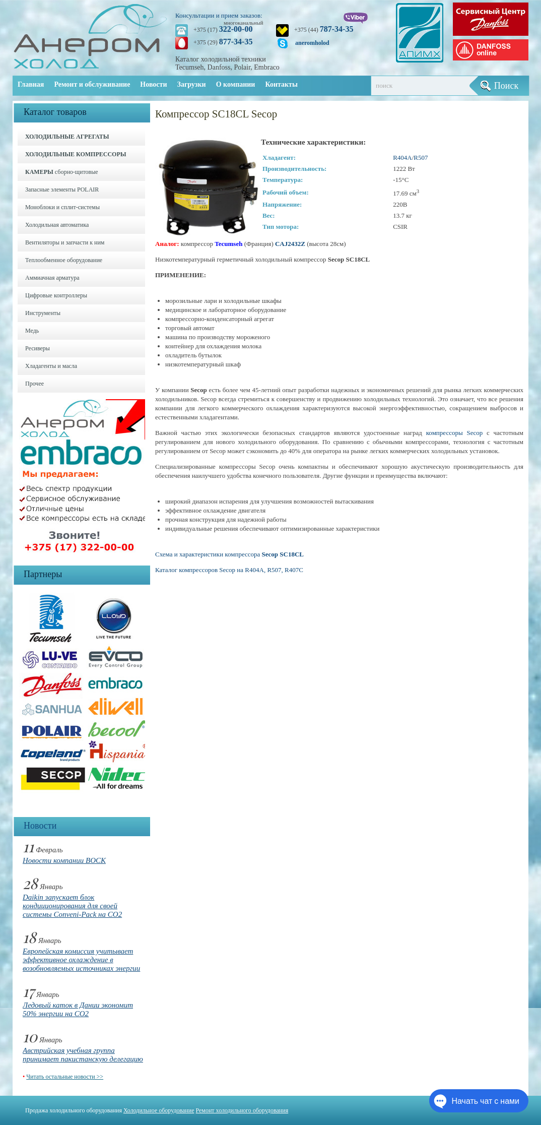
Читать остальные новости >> (64, 1076)
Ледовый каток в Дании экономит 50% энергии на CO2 (78, 1009)
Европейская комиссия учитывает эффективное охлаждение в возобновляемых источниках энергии (81, 959)
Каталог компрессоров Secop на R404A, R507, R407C (229, 570)
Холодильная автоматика (57, 224)
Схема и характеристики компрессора (229, 554)
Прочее (34, 383)
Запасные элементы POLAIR (62, 189)
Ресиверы (37, 348)
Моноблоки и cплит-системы (62, 207)
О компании (235, 84)
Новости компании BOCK (64, 860)
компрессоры (446, 432)
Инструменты (42, 313)
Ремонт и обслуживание (92, 84)
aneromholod (312, 42)
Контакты (281, 84)
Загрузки (191, 84)
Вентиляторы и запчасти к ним (64, 242)
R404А (402, 157)
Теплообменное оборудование (63, 260)
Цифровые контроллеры (56, 295)
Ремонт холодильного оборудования (242, 1110)
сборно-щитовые (61, 171)
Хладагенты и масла (51, 365)
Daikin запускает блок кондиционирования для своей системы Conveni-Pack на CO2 (72, 905)
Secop (474, 432)
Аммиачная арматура (52, 277)
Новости (153, 84)
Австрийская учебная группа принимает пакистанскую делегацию (83, 1054)
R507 (421, 157)
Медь (32, 330)
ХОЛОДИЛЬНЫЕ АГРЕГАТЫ (67, 136)
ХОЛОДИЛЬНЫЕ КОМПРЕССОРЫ (75, 154)
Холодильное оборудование (158, 1110)
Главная (31, 84)
